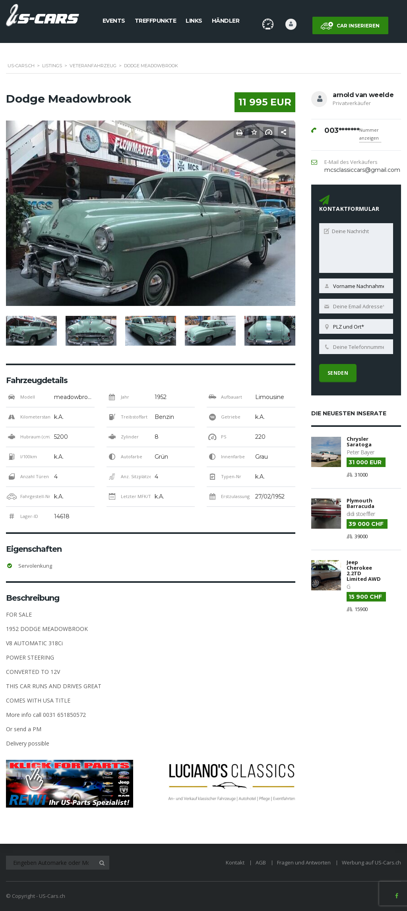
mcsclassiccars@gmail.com (362, 169)
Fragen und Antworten (304, 862)
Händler (226, 20)
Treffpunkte (155, 20)
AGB (261, 862)
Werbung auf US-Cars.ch (371, 862)
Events (114, 20)
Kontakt (235, 862)
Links (194, 20)
